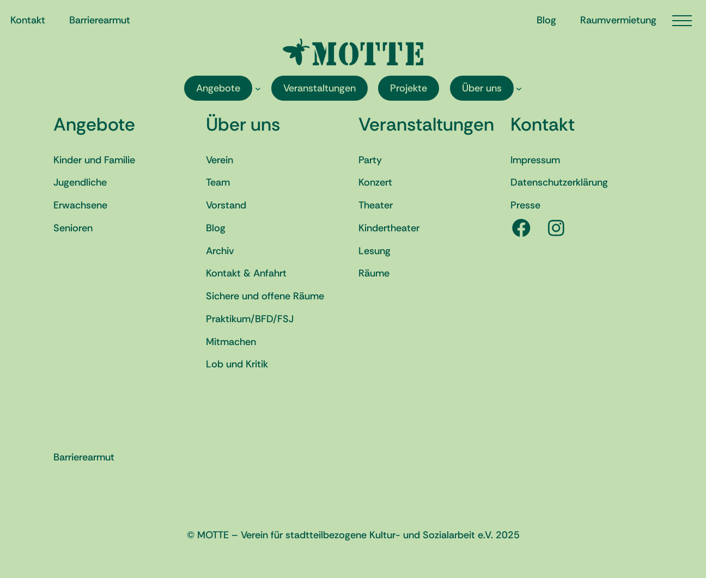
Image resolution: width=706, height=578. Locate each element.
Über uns (243, 124)
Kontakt (542, 124)
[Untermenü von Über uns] (519, 88)
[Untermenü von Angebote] (258, 88)
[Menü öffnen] (682, 21)
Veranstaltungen (426, 124)
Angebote (94, 124)
